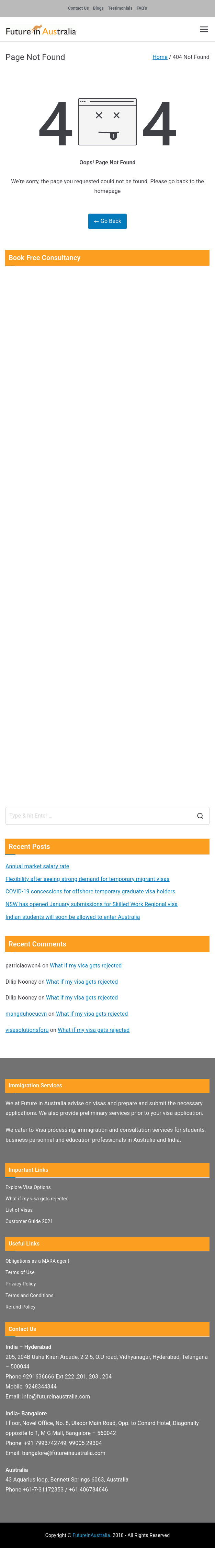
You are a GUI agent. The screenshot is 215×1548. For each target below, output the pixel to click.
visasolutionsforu (27, 1030)
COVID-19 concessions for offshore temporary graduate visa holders (90, 891)
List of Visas (19, 1210)
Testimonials (120, 8)
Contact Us (78, 8)
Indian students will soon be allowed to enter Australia (72, 917)
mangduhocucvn (26, 1014)
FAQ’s (142, 8)
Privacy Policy (20, 1283)
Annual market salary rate (37, 866)
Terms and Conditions (29, 1295)
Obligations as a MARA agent (37, 1261)
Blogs (98, 8)
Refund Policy (20, 1307)
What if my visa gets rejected (86, 965)
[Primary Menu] (204, 29)
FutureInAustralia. (91, 1535)
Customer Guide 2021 (29, 1221)
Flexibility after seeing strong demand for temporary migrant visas (87, 879)
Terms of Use (20, 1272)
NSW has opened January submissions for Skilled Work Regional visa (91, 904)
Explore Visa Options (28, 1187)
